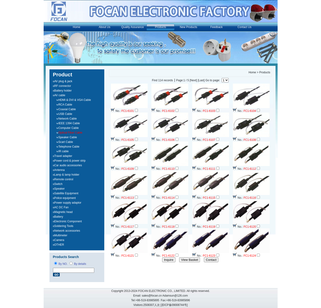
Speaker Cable (67, 137)
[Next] (193, 80)
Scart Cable (65, 142)
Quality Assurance (132, 27)
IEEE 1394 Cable (69, 123)
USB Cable (65, 114)
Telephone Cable (68, 146)
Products (160, 27)
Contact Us (244, 27)
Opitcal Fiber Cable (70, 132)
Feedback (216, 27)
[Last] (201, 80)
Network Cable (67, 118)
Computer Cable (68, 128)
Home (76, 27)
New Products (188, 27)
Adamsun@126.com (175, 295)
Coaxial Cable (67, 109)
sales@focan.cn (152, 295)
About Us (104, 27)
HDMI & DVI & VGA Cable (74, 100)
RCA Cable (65, 104)
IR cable (63, 151)
